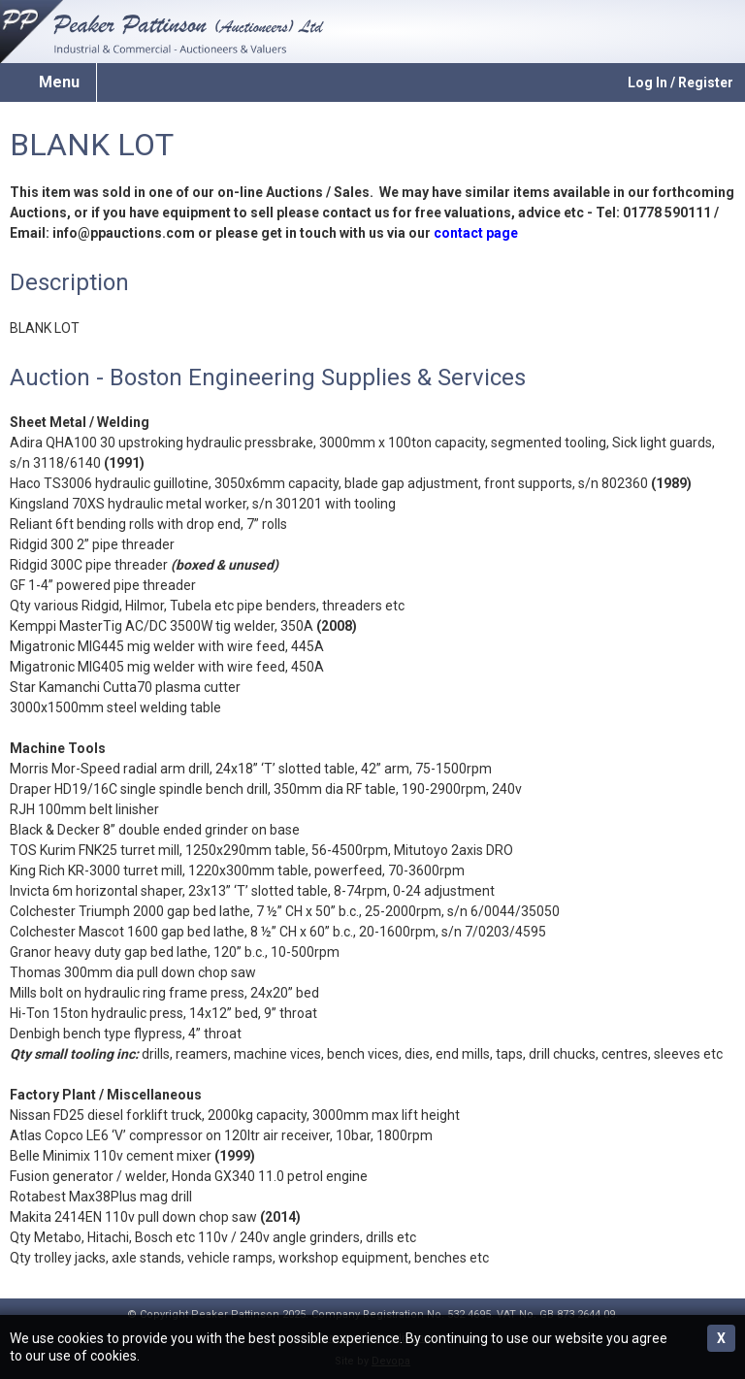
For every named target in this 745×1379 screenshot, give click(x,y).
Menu (59, 82)
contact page (476, 233)
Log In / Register (680, 82)
